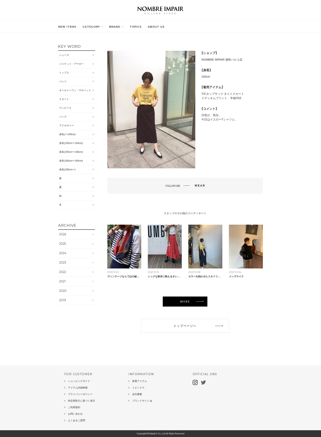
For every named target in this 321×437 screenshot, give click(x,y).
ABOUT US (156, 26)
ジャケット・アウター (71, 63)
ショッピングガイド (79, 381)
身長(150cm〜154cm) (71, 143)
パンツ (63, 81)
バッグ (63, 116)
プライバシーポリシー (80, 394)
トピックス (138, 387)
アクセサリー (66, 125)
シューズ (64, 55)
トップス (64, 72)
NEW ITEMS (67, 26)
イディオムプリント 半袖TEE (221, 98)
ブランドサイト (142, 400)
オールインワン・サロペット (75, 90)
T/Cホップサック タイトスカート (222, 93)
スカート (64, 99)
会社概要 (137, 394)
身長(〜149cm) (67, 134)
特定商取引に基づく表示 (81, 400)
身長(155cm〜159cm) (71, 152)
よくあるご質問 (76, 420)
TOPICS (136, 26)
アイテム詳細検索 (78, 387)
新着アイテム (139, 381)
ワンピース (65, 107)
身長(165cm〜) (67, 169)
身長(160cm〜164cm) (71, 160)
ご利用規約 (74, 407)
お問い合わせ (75, 413)
